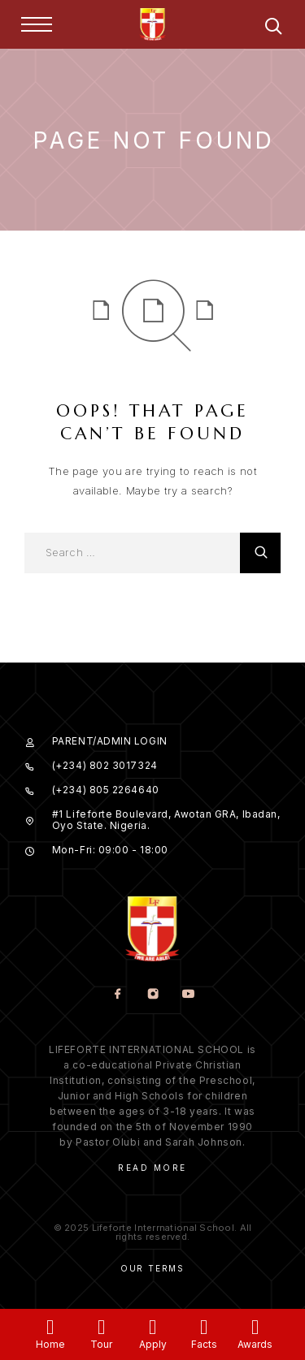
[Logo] (153, 24)
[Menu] (36, 24)
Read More (152, 1167)
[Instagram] (152, 995)
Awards (254, 1344)
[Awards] (255, 1327)
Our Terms (152, 1268)
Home (50, 1344)
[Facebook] (117, 995)
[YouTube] (187, 995)
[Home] (50, 1327)
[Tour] (101, 1327)
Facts (204, 1344)
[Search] (273, 29)
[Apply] (152, 1327)
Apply (153, 1344)
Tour (101, 1344)
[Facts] (204, 1327)
